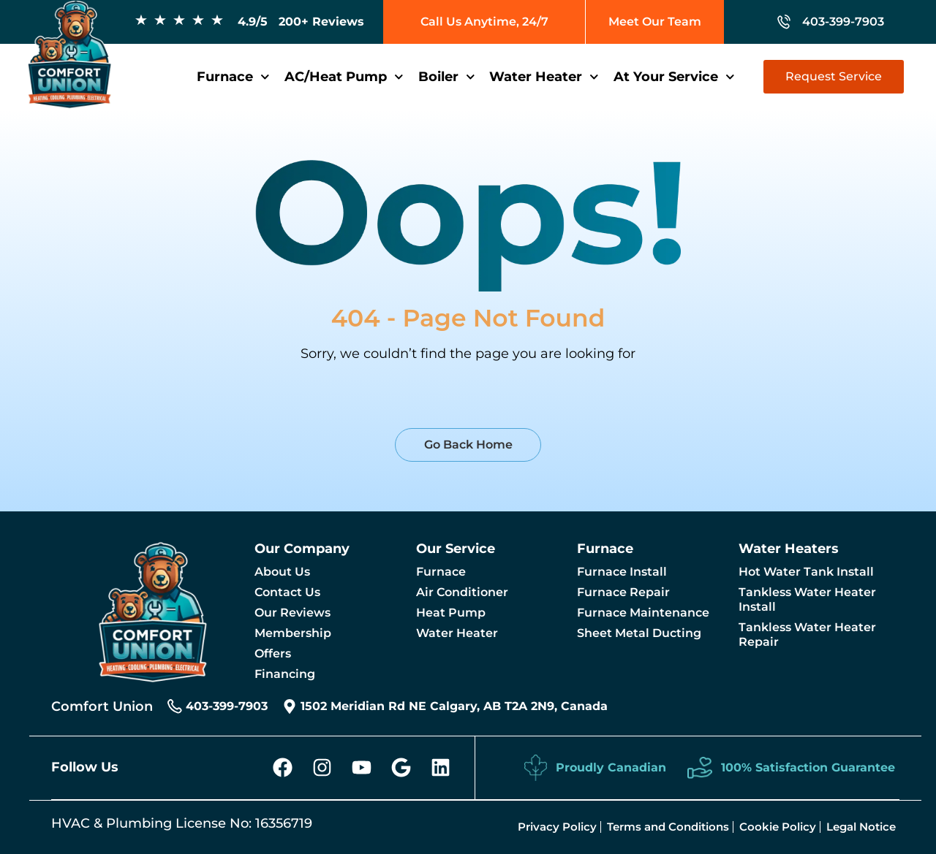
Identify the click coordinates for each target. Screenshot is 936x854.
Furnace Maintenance (643, 612)
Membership (292, 633)
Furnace (233, 77)
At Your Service (674, 77)
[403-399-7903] (784, 22)
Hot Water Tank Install (806, 572)
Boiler (446, 77)
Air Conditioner (462, 592)
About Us (282, 572)
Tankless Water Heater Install (807, 599)
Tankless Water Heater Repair (807, 634)
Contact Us (287, 592)
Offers (272, 653)
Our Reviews (292, 612)
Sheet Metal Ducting (639, 633)
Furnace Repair (623, 592)
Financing (284, 674)
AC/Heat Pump (344, 77)
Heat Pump (451, 612)
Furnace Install (622, 572)
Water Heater (544, 77)
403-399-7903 (843, 21)
